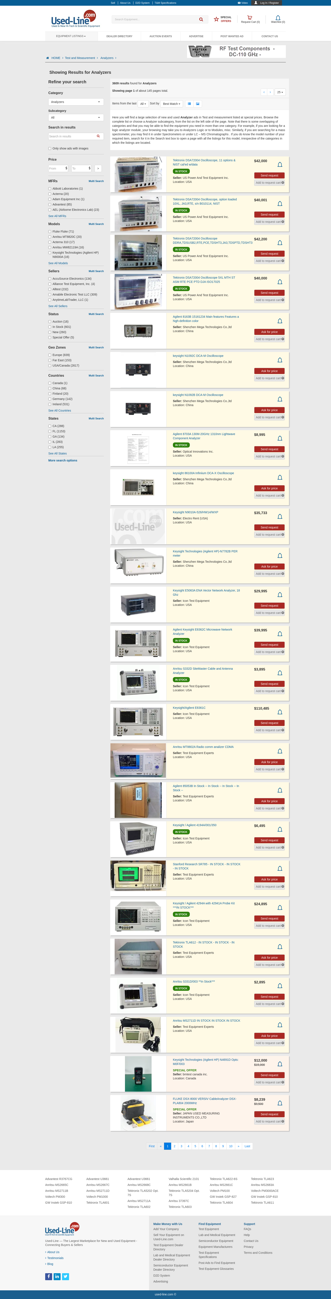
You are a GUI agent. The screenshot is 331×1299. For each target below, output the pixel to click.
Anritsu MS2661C (221, 1185)
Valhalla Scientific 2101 (184, 1179)
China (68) (57, 388)
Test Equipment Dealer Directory (168, 1247)
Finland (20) (58, 393)
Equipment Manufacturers (215, 1246)
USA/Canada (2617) (63, 365)
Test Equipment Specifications (209, 1255)
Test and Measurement (82, 58)
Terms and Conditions (258, 1252)
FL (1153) (56, 431)
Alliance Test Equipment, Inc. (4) (71, 284)
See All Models (58, 263)
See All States (57, 453)
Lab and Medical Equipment (217, 1235)
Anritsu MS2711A (139, 1201)
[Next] (238, 1146)
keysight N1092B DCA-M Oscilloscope (198, 395)
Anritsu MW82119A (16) (66, 247)
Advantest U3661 (97, 1179)
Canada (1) (57, 383)
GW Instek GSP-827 (223, 1196)
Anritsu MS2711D (98, 1190)
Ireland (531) (58, 404)
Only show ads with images (68, 148)
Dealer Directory (119, 36)
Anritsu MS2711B (56, 1190)
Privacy (249, 1246)
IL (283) (55, 441)
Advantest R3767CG (58, 1179)
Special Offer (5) (61, 337)
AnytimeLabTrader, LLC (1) (68, 299)
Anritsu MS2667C (98, 1185)
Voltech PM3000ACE (265, 1190)
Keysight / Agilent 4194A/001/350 (194, 825)
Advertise (196, 36)
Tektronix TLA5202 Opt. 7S (143, 1193)
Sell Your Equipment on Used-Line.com (168, 1237)
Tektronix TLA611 (262, 1202)
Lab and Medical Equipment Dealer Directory (171, 1257)
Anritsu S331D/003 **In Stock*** (194, 981)
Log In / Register (269, 2)
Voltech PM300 (55, 1196)
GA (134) (56, 436)
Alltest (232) (58, 289)
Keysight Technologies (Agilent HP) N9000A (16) (73, 255)
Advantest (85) (60, 204)
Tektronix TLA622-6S (223, 1179)
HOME (57, 58)
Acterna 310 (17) (61, 242)
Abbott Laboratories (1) (65, 188)
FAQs (247, 1229)
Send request (269, 175)
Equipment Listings (71, 36)
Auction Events (160, 36)
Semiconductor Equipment (216, 1241)
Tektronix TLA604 (221, 1202)
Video (243, 2)
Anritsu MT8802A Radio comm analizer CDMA (203, 747)
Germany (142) (60, 399)
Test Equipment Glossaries (216, 1268)
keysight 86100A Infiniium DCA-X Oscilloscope (203, 473)
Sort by (154, 103)
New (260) (57, 332)
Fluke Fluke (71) (61, 231)
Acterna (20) (58, 194)
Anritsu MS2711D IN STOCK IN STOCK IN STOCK (206, 1020)
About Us (52, 1252)
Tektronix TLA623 (262, 1179)
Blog (49, 1264)
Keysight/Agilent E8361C (189, 707)
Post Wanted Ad (232, 36)
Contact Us (270, 36)
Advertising (160, 1281)
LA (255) (56, 447)
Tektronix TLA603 (180, 1207)
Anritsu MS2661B (180, 1185)
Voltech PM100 (220, 1190)
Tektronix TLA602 (139, 1207)
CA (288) (56, 426)
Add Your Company (166, 1229)
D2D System (161, 1275)
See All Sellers (57, 306)
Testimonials (54, 1258)
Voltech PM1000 (97, 1196)
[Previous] (160, 1146)
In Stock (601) (59, 327)
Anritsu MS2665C (56, 1185)
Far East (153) (60, 360)
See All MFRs (57, 216)
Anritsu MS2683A (262, 1185)
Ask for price (269, 332)
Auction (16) (58, 321)
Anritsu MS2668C (139, 1185)
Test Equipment (209, 1229)
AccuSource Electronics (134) (69, 278)
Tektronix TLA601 (97, 1202)
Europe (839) (59, 355)
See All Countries (59, 410)
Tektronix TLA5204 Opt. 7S (184, 1193)
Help (247, 1235)
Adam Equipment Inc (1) (66, 199)
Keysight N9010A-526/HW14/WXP (195, 512)
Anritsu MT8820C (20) (65, 236)
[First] (151, 1146)
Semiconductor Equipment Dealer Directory (170, 1267)
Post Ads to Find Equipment (217, 1263)
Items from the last (124, 103)
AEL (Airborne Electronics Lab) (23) (73, 209)
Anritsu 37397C (179, 1201)
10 (230, 1146)
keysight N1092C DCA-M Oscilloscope (198, 355)
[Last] (247, 1146)
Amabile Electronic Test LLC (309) (72, 294)
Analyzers (108, 58)
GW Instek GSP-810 (58, 1202)
